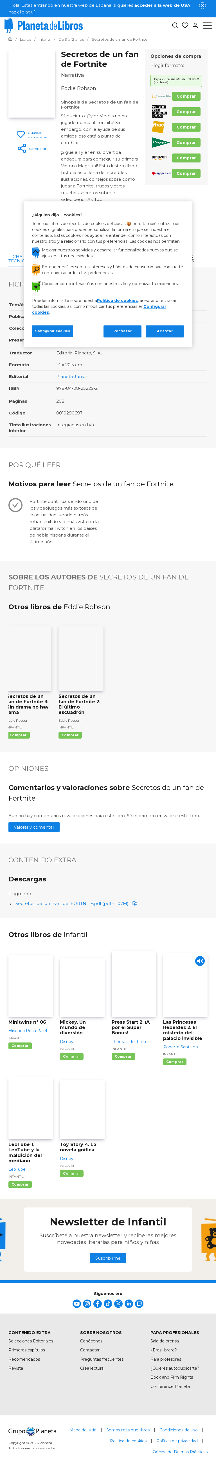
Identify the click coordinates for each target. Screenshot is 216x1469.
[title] (77, 1304)
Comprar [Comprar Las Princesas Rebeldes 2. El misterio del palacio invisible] (174, 1062)
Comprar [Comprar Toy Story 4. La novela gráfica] (71, 1173)
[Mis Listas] (183, 25)
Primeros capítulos (26, 1350)
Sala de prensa (164, 1341)
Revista (15, 1368)
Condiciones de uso (178, 1430)
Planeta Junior (71, 376)
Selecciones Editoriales (30, 1341)
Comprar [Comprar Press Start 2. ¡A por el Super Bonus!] (123, 1056)
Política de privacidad (177, 1440)
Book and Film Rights (171, 1377)
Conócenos (91, 1341)
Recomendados (24, 1359)
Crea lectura (92, 1368)
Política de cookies (128, 1440)
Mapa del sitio (82, 1430)
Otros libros (185, 258)
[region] (108, 274)
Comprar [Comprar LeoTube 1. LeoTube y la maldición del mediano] (20, 1184)
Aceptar (165, 331)
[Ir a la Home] (10, 39)
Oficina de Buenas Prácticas (180, 1451)
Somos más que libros (128, 1430)
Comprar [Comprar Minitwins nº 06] (20, 1046)
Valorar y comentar (34, 827)
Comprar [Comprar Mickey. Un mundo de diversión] (71, 1056)
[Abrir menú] (207, 25)
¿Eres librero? (163, 1350)
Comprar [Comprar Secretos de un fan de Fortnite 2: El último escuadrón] (70, 735)
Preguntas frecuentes (101, 1359)
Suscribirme (108, 1258)
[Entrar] (193, 25)
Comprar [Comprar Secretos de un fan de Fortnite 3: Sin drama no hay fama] (18, 735)
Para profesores (165, 1359)
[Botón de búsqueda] (175, 25)
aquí (30, 12)
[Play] (198, 962)
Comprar (186, 96)
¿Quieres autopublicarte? (174, 1368)
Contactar (90, 1350)
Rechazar (122, 331)
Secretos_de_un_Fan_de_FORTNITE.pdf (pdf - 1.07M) (76, 903)
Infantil (14, 727)
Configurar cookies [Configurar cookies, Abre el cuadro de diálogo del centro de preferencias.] (52, 331)
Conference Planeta (170, 1386)
